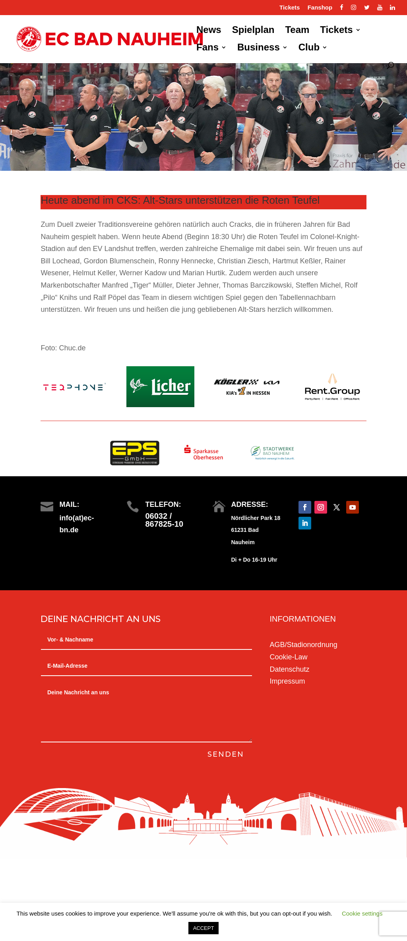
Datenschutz (290, 669)
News (208, 31)
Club (309, 48)
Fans (207, 48)
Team (297, 31)
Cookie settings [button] (362, 913)
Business (258, 48)
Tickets (289, 7)
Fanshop (320, 7)
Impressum (287, 681)
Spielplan (253, 31)
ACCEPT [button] (203, 928)
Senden (225, 754)
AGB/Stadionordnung (303, 645)
